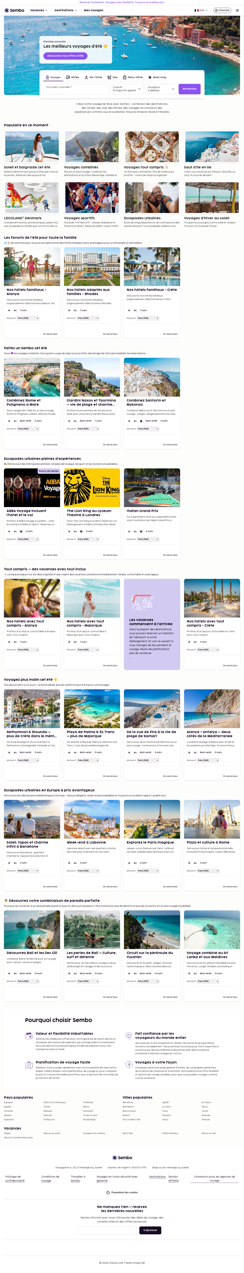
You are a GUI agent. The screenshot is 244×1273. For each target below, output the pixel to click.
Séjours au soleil (52, 1133)
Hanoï (165, 1119)
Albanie (8, 1115)
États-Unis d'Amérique (55, 1102)
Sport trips (128, 1133)
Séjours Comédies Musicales (18, 1137)
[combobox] (76, 90)
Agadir (165, 1102)
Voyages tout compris (94, 1133)
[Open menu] (237, 10)
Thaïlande (88, 1102)
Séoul (205, 1107)
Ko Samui (206, 1102)
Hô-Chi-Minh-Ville (131, 1119)
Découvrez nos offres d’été (65, 56)
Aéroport (11, 318)
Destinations (66, 10)
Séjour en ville (209, 1133)
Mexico (126, 1115)
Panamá (166, 1115)
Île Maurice (49, 1119)
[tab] (53, 77)
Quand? (117, 87)
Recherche (189, 89)
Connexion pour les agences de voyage (214, 1178)
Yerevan (206, 1119)
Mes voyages (93, 10)
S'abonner (150, 1230)
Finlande (8, 1111)
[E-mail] (107, 1230)
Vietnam (48, 1115)
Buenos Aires (129, 1111)
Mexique (48, 1111)
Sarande (206, 1115)
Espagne (8, 1102)
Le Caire (166, 1107)
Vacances (39, 10)
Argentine (9, 1119)
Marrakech (128, 1107)
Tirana (205, 1111)
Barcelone (128, 1102)
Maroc (86, 1107)
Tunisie (47, 1107)
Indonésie (88, 1111)
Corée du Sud (90, 1115)
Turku (165, 1111)
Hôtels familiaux (170, 1133)
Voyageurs (154, 87)
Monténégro (89, 1119)
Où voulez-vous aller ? (59, 87)
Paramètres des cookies (122, 1192)
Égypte (7, 1107)
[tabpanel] (122, 89)
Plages (7, 1133)
